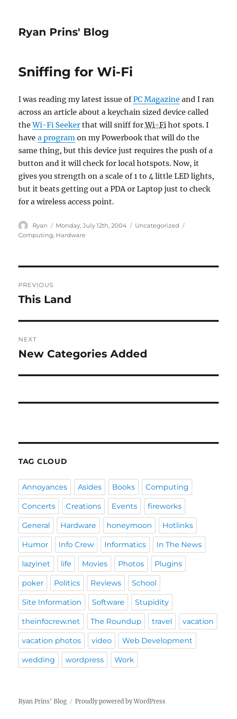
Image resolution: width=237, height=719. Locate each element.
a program (56, 137)
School (144, 583)
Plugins (168, 563)
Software (108, 602)
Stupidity (152, 602)
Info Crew (76, 544)
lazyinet (36, 563)
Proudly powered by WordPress (120, 701)
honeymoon (129, 525)
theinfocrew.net (51, 621)
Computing (35, 235)
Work (124, 659)
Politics (67, 583)
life (66, 563)
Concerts (38, 506)
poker (32, 583)
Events (124, 506)
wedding (38, 659)
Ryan (40, 225)
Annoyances (44, 487)
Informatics (125, 544)
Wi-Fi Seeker (56, 124)
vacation (198, 621)
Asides (90, 487)
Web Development (157, 640)
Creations (83, 506)
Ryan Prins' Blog (63, 32)
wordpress (84, 659)
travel (162, 621)
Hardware (71, 235)
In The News (179, 544)
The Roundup (116, 621)
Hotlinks (177, 525)
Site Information (51, 602)
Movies (95, 563)
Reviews (106, 583)
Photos (131, 563)
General (36, 525)
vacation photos (51, 640)
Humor (35, 544)
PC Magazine (156, 99)
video (102, 640)
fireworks (165, 506)
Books (123, 487)
